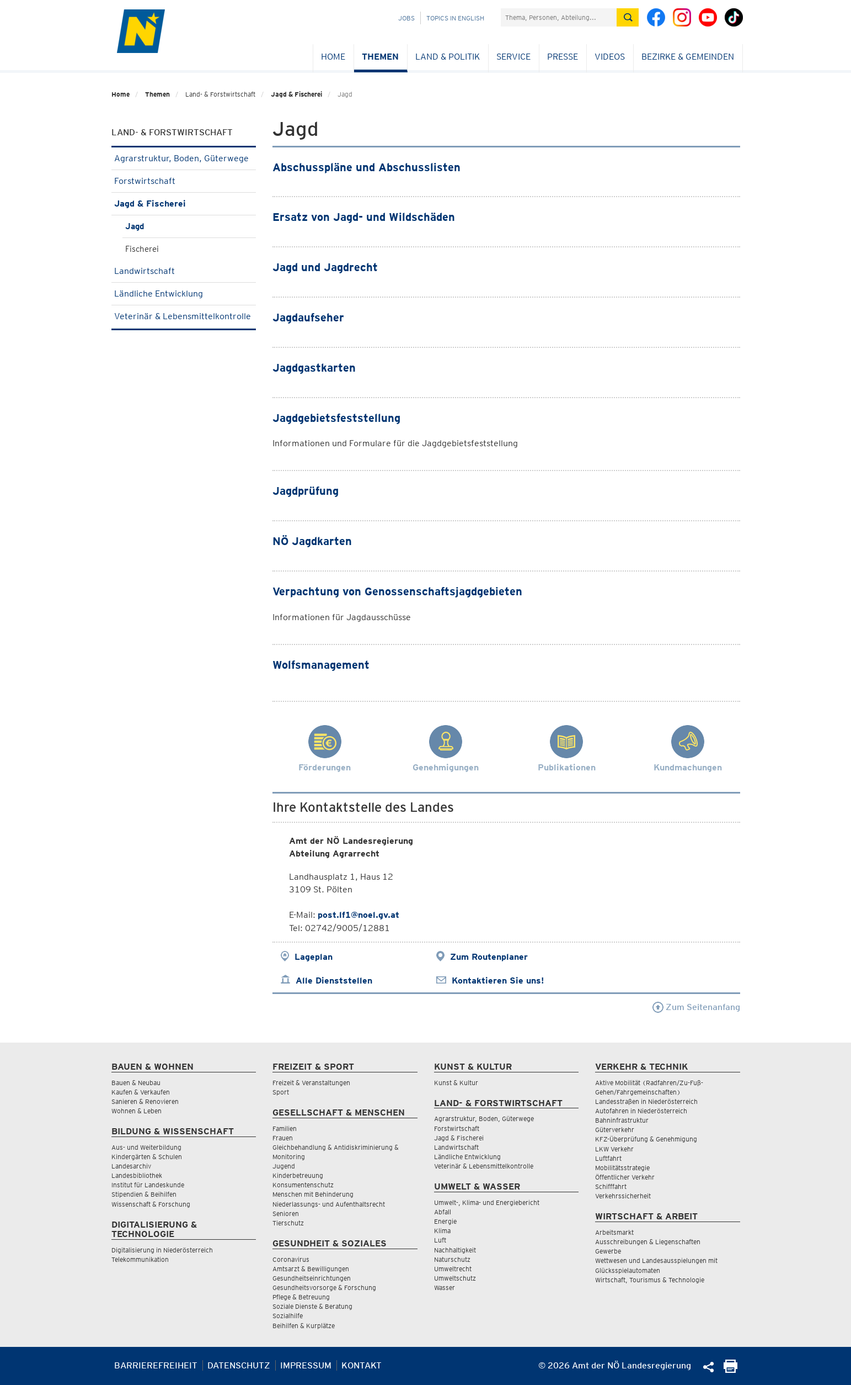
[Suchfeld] (559, 17)
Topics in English (455, 18)
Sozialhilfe (287, 1316)
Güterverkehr (614, 1129)
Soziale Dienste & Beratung (312, 1306)
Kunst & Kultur (456, 1083)
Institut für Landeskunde (147, 1185)
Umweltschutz (455, 1278)
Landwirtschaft (184, 271)
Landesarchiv (131, 1166)
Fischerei (142, 249)
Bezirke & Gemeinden (687, 56)
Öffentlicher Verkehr (625, 1177)
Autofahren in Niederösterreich (641, 1111)
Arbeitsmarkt (614, 1232)
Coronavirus (290, 1259)
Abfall (442, 1212)
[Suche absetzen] (628, 17)
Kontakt (361, 1365)
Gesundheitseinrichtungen (311, 1278)
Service (513, 56)
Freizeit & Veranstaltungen (311, 1083)
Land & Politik (447, 56)
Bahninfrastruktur (622, 1120)
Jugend (283, 1166)
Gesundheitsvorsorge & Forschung (324, 1287)
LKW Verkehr (614, 1149)
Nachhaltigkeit (455, 1250)
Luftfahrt (608, 1158)
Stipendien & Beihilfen (143, 1194)
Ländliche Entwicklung (184, 293)
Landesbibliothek (136, 1175)
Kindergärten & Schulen (146, 1157)
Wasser (444, 1287)
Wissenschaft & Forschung (150, 1204)
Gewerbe (608, 1251)
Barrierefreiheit (155, 1365)
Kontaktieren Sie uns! (498, 980)
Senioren (285, 1213)
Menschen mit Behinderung (313, 1194)
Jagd (134, 226)
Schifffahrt (611, 1186)
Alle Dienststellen (334, 980)
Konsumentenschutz (303, 1185)
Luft (440, 1240)
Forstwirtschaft (184, 181)
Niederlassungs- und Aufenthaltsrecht (328, 1204)
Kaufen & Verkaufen (140, 1092)
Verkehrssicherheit (623, 1196)
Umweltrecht (453, 1269)
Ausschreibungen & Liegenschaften (647, 1242)
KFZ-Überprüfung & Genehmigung (646, 1139)
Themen (380, 56)
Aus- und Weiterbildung (146, 1147)
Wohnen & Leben (136, 1111)
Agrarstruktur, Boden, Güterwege (184, 158)
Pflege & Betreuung (301, 1297)
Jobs (406, 18)
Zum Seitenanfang (696, 1007)
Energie (445, 1221)
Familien (284, 1128)
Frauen (282, 1138)
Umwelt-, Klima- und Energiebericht (486, 1202)
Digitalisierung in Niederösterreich (162, 1250)
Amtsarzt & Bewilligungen (310, 1269)
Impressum (305, 1365)
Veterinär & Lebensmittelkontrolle (184, 319)
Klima (442, 1231)
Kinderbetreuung (297, 1175)
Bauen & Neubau (135, 1083)
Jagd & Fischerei (296, 94)
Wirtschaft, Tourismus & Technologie (649, 1280)
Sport (280, 1092)
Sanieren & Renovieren (145, 1101)
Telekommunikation (140, 1259)
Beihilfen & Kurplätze (303, 1325)
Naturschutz (452, 1259)
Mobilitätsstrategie (622, 1168)
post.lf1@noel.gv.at (358, 915)
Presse (562, 56)
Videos (610, 56)
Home (333, 56)
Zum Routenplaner (489, 956)
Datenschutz (238, 1365)
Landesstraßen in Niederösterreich (646, 1101)
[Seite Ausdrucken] (730, 1370)
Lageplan (314, 956)
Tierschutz (288, 1223)
